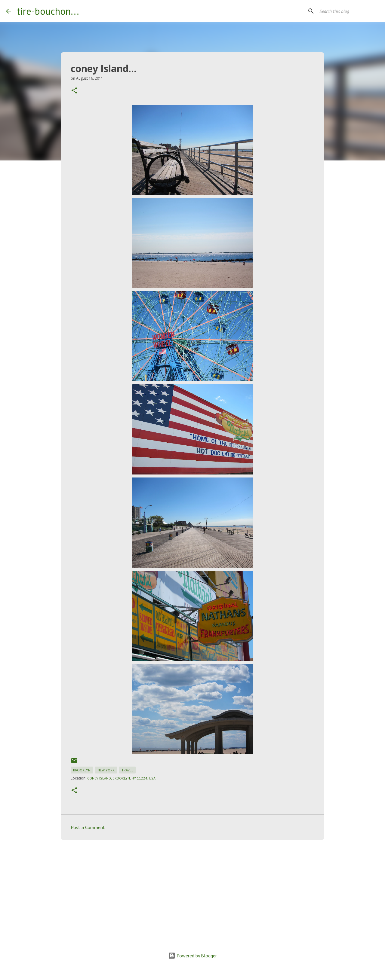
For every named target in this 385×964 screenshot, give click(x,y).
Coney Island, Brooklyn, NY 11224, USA (121, 778)
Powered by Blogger (192, 956)
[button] (74, 91)
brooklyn (82, 770)
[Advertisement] (192, 891)
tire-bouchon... (48, 11)
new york (106, 770)
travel (127, 770)
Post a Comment (88, 827)
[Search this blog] (348, 11)
